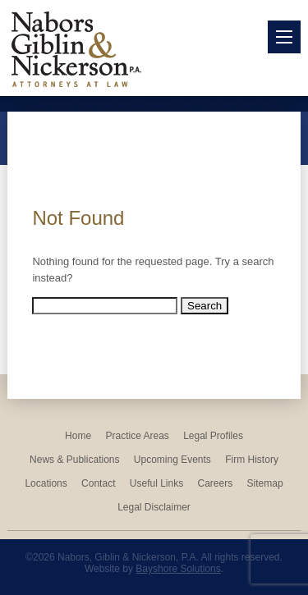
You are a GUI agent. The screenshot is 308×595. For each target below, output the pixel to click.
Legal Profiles (213, 436)
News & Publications (74, 459)
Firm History (251, 459)
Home (78, 436)
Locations (46, 483)
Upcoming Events (172, 459)
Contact (98, 483)
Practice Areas (136, 436)
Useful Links (156, 483)
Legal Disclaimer (154, 507)
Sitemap (265, 483)
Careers (215, 483)
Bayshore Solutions (178, 568)
